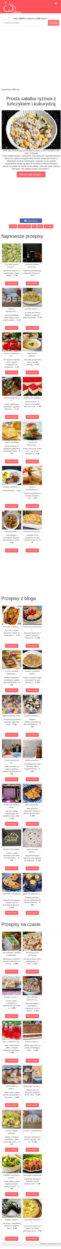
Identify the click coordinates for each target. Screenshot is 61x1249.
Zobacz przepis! (11, 283)
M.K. (59, 1244)
